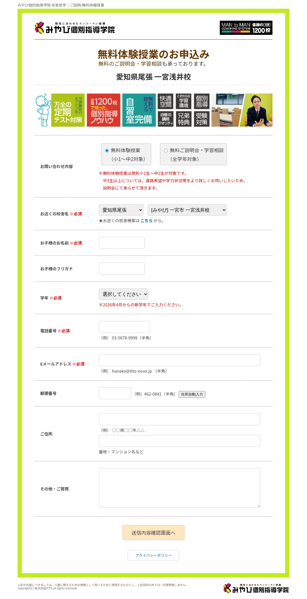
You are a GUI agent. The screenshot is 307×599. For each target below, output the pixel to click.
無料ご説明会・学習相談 (194, 154)
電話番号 (55, 331)
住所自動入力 (192, 394)
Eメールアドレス (62, 364)
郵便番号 (48, 393)
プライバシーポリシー (153, 555)
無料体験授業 (126, 154)
